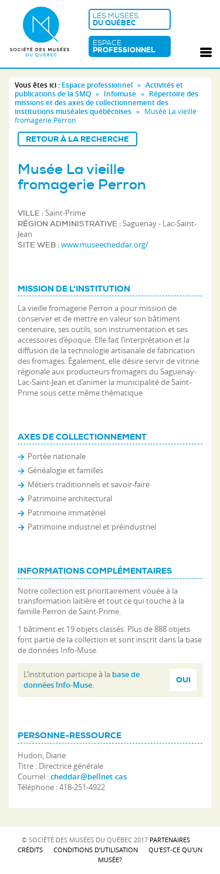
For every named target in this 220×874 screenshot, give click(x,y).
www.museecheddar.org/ (104, 244)
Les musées (130, 19)
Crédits (30, 849)
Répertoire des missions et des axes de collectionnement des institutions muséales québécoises (106, 102)
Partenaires (170, 839)
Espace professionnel (97, 85)
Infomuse (120, 93)
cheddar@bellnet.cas (88, 776)
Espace (130, 46)
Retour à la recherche (77, 139)
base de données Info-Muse (81, 679)
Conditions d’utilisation (95, 849)
